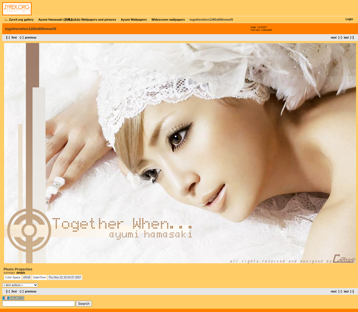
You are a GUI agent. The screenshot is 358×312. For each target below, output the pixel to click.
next (334, 37)
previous (31, 37)
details (20, 272)
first (14, 37)
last (346, 37)
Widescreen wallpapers (168, 19)
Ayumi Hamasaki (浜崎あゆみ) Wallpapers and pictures (77, 19)
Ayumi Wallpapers (134, 19)
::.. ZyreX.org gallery (19, 19)
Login (349, 19)
